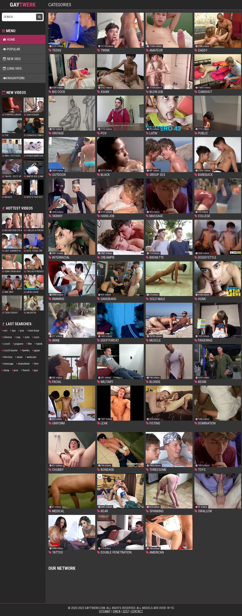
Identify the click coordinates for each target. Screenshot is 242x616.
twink (38, 343)
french (25, 370)
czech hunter (10, 350)
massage (7, 363)
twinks (25, 350)
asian (19, 357)
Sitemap (105, 611)
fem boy (7, 357)
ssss (35, 337)
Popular (11, 49)
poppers (18, 343)
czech (6, 343)
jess (15, 370)
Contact (137, 611)
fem (35, 363)
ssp (17, 337)
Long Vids (12, 68)
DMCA (116, 611)
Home (9, 39)
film (29, 343)
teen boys (33, 330)
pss (21, 330)
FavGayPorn (13, 78)
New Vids (12, 59)
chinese (7, 337)
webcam (30, 357)
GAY (23, 5)
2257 (126, 611)
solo (26, 337)
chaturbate (23, 363)
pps (35, 370)
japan (36, 350)
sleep (5, 370)
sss (4, 330)
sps (13, 330)
